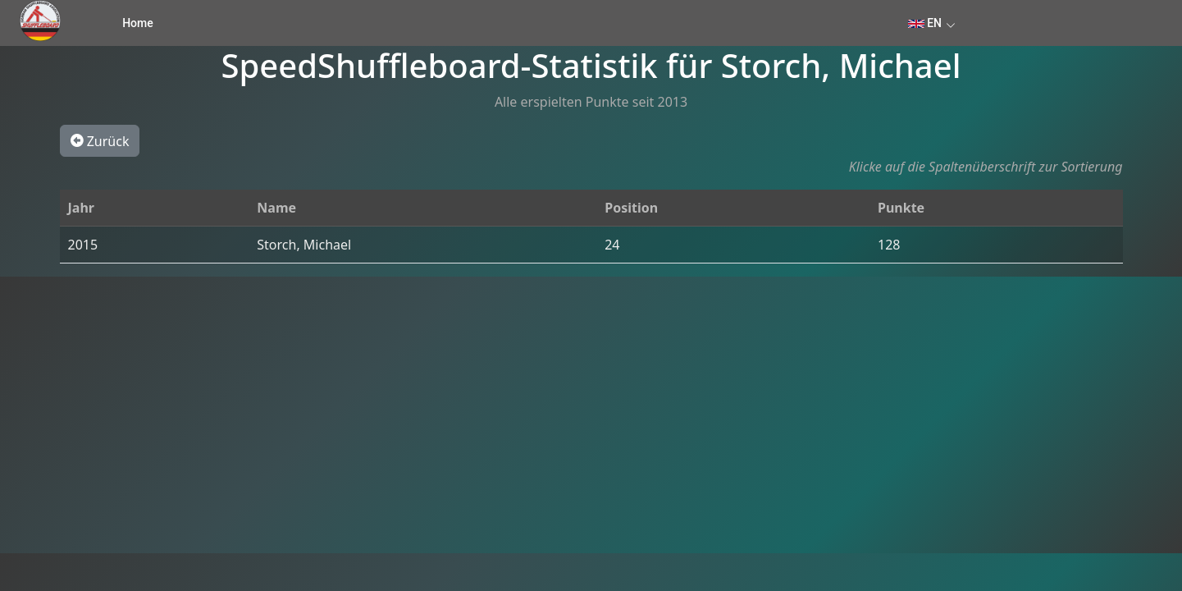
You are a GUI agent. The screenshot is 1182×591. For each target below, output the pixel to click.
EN (925, 23)
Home (137, 23)
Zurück (100, 140)
